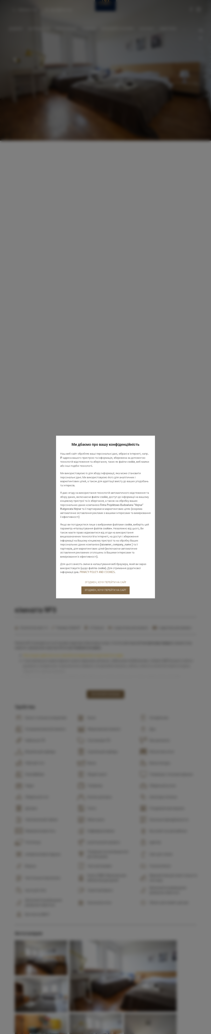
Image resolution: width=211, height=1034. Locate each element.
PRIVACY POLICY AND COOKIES (97, 572)
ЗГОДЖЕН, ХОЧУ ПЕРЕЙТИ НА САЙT (105, 582)
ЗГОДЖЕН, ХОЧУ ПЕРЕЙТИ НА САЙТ (106, 590)
